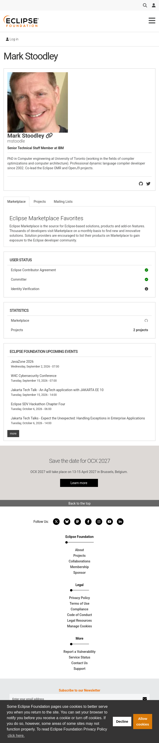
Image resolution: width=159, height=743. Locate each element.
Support (79, 669)
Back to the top (79, 503)
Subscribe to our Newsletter (79, 690)
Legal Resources (79, 620)
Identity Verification (79, 289)
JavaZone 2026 (35, 364)
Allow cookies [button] (142, 721)
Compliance (79, 609)
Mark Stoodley (30, 135)
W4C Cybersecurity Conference (34, 378)
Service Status (79, 657)
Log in (12, 39)
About (79, 550)
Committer (79, 279)
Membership (79, 567)
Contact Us (79, 663)
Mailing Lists (63, 201)
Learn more (79, 483)
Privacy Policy (79, 598)
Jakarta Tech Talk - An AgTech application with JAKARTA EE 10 (57, 392)
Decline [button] (122, 721)
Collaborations (79, 561)
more (13, 433)
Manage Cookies (79, 626)
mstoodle (16, 141)
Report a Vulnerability (79, 652)
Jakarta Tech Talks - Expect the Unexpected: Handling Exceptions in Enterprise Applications (78, 420)
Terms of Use (79, 603)
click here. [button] (16, 736)
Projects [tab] (40, 201)
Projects (79, 330)
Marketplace (79, 320)
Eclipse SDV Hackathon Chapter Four (38, 406)
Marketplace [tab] (16, 201)
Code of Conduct (79, 615)
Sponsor (79, 572)
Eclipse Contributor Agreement (79, 270)
